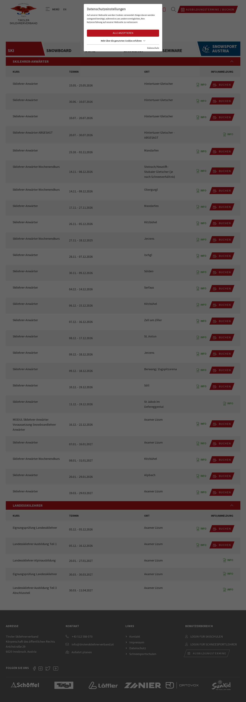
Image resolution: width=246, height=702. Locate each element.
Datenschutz (153, 48)
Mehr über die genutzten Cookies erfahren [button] (123, 40)
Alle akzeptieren (123, 32)
